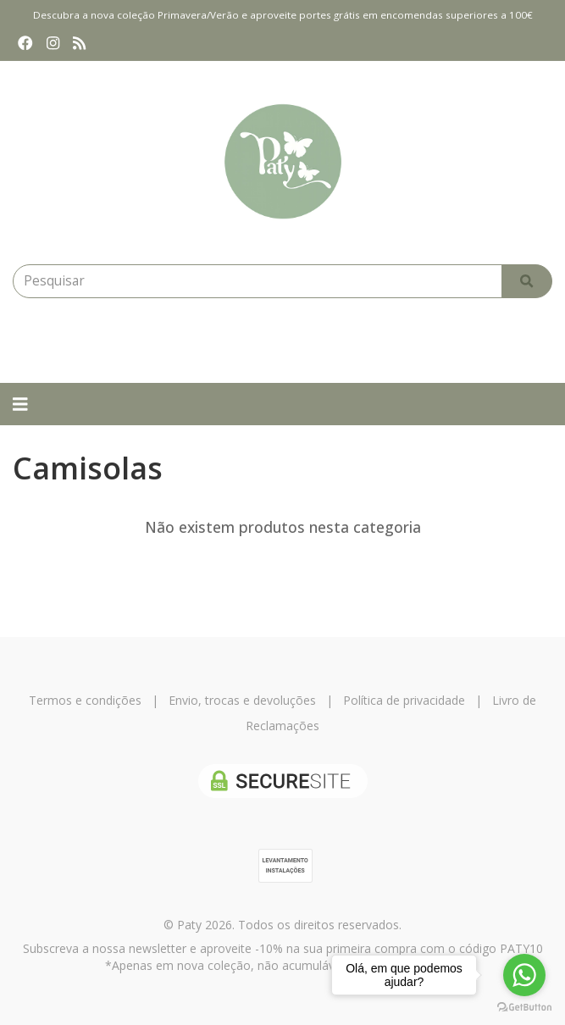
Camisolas (88, 468)
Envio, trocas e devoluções (242, 700)
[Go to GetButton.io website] (524, 1007)
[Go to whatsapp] (524, 975)
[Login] (232, 340)
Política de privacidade (404, 700)
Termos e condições (85, 700)
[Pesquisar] (526, 281)
